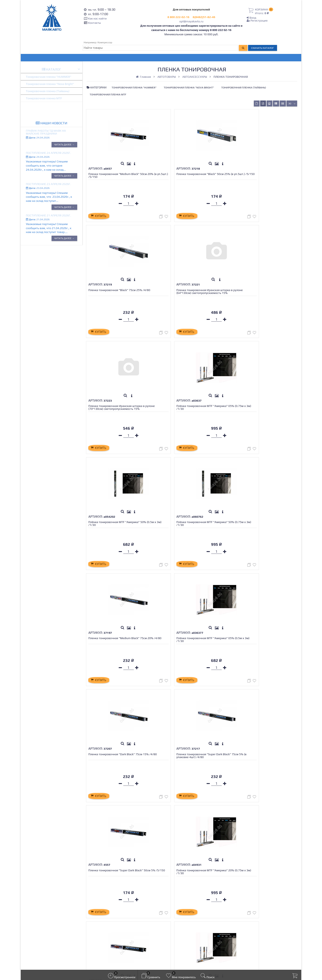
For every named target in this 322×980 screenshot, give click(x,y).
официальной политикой (158, 962)
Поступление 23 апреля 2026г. (48, 184)
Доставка (99, 895)
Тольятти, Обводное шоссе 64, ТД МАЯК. (263, 921)
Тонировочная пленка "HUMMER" (48, 76)
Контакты (94, 22)
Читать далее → (64, 144)
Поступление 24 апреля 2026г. (48, 152)
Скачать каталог (262, 47)
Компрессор (105, 42)
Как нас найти (97, 18)
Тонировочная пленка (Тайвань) (47, 91)
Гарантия (99, 904)
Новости (98, 913)
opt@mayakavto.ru (191, 21)
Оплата (98, 899)
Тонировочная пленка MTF (44, 98)
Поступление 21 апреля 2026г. (48, 215)
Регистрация (257, 20)
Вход (251, 17)
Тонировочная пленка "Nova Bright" (50, 84)
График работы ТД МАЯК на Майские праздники (46, 132)
